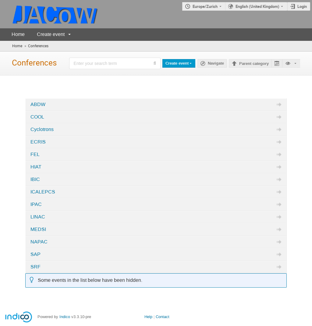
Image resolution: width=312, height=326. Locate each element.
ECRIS (38, 142)
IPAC (36, 204)
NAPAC (39, 242)
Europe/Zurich (205, 6)
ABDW (37, 104)
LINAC (37, 217)
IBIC (35, 179)
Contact (162, 316)
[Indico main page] (49, 14)
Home (18, 34)
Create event (51, 34)
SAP (35, 254)
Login (302, 6)
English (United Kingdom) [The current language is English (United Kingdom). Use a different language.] (257, 6)
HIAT (35, 167)
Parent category (254, 63)
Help (148, 316)
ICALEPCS (42, 192)
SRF (35, 267)
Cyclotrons (42, 129)
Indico (64, 316)
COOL (37, 117)
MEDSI (38, 229)
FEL (35, 154)
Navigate (216, 63)
